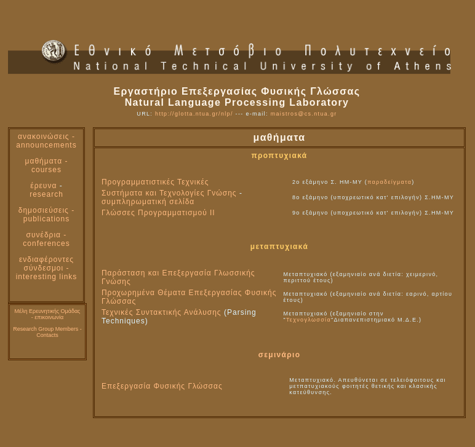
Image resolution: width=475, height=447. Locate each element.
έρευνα (43, 185)
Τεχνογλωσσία (308, 320)
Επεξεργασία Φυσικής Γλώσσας (162, 386)
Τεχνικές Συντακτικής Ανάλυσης (162, 312)
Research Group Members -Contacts (47, 332)
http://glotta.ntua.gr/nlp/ (194, 114)
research (46, 194)
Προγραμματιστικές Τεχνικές (155, 182)
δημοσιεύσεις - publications (46, 214)
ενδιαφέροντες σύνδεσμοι (46, 263)
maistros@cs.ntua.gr (304, 114)
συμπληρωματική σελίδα (148, 201)
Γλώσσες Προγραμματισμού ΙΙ (158, 212)
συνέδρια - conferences (46, 239)
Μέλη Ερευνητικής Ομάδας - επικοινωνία (48, 314)
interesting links (47, 276)
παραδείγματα (389, 182)
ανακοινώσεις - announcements (46, 140)
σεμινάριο (279, 354)
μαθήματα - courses (46, 165)
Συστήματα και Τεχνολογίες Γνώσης (169, 193)
